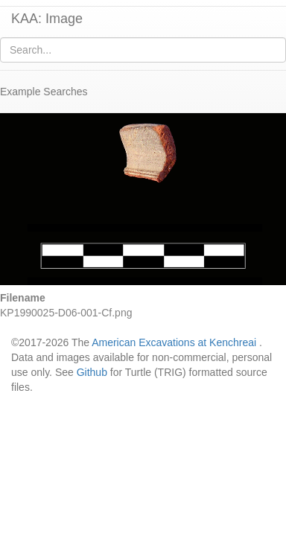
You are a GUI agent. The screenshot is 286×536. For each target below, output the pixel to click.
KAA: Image (47, 18)
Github (92, 372)
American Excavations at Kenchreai (174, 342)
